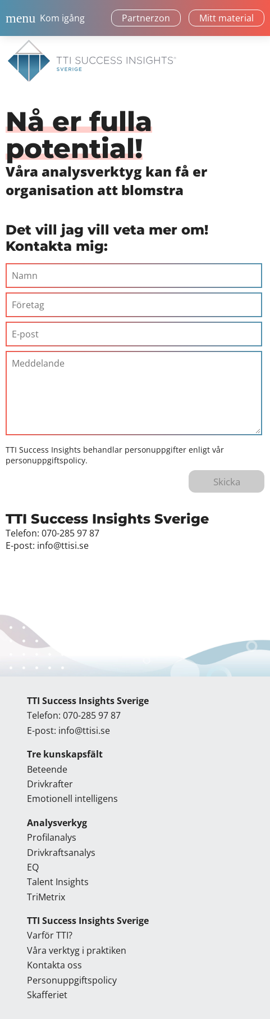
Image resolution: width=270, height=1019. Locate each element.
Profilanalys (51, 837)
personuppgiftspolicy (45, 460)
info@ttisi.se (63, 545)
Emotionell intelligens (72, 798)
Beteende (47, 769)
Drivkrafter (50, 784)
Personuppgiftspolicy (72, 980)
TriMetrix (46, 897)
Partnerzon (146, 18)
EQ (33, 867)
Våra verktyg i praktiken (76, 950)
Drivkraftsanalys (61, 852)
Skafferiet (47, 995)
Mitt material (226, 18)
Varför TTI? (49, 935)
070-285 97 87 (70, 533)
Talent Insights (58, 882)
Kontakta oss (54, 965)
